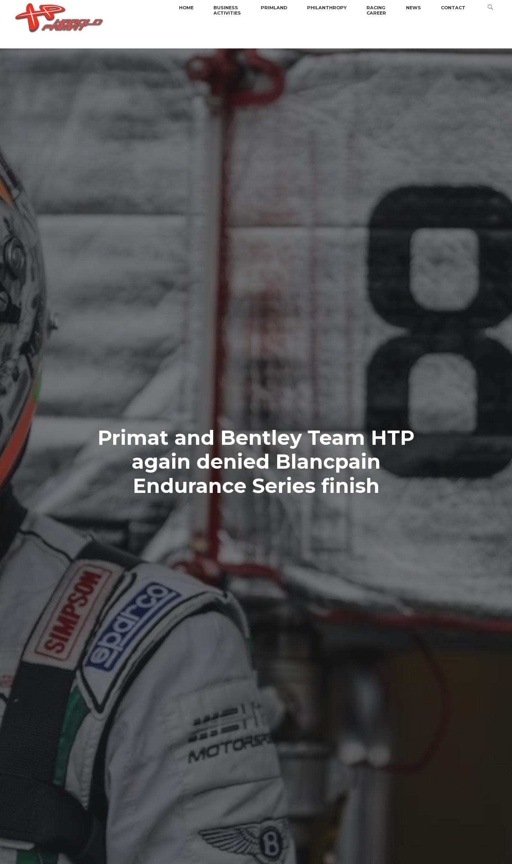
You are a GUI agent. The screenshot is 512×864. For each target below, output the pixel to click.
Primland (274, 7)
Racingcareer (376, 10)
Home (186, 7)
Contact (453, 7)
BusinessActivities (227, 10)
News (413, 7)
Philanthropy (327, 7)
